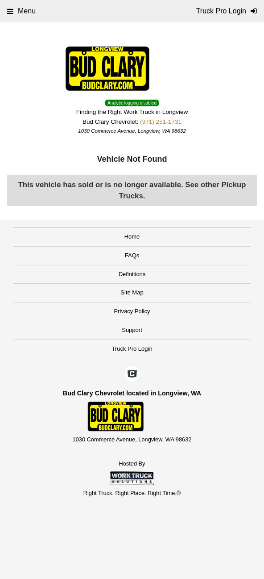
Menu (21, 11)
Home (132, 236)
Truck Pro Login (131, 348)
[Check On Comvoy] (132, 374)
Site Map (131, 292)
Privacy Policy (132, 311)
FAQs (132, 255)
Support (132, 330)
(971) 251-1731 (161, 121)
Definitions (132, 274)
